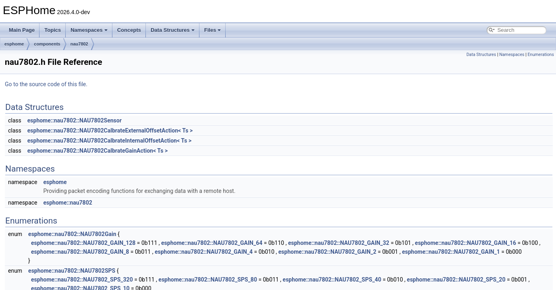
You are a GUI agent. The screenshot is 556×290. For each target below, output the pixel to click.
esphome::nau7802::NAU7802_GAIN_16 (465, 243)
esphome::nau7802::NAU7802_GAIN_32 (338, 243)
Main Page (22, 30)
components (47, 43)
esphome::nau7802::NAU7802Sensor (74, 120)
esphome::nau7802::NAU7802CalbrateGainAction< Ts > (97, 150)
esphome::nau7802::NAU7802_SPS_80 (207, 279)
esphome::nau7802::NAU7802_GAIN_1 (451, 252)
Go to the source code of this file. (46, 84)
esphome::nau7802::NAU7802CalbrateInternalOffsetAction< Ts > (109, 140)
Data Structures (173, 30)
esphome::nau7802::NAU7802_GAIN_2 (327, 252)
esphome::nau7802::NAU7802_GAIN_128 (83, 243)
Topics (52, 30)
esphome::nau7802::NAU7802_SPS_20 (456, 279)
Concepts (129, 30)
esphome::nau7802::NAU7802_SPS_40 (332, 279)
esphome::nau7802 (67, 202)
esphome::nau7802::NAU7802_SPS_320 (82, 279)
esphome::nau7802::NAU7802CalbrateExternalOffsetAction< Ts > (110, 130)
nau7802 (79, 43)
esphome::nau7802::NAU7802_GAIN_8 (80, 252)
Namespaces (89, 30)
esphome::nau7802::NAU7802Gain (72, 234)
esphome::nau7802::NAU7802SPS (71, 270)
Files (212, 30)
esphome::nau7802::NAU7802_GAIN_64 (211, 243)
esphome (14, 43)
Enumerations (540, 54)
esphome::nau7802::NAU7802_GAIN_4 (204, 252)
